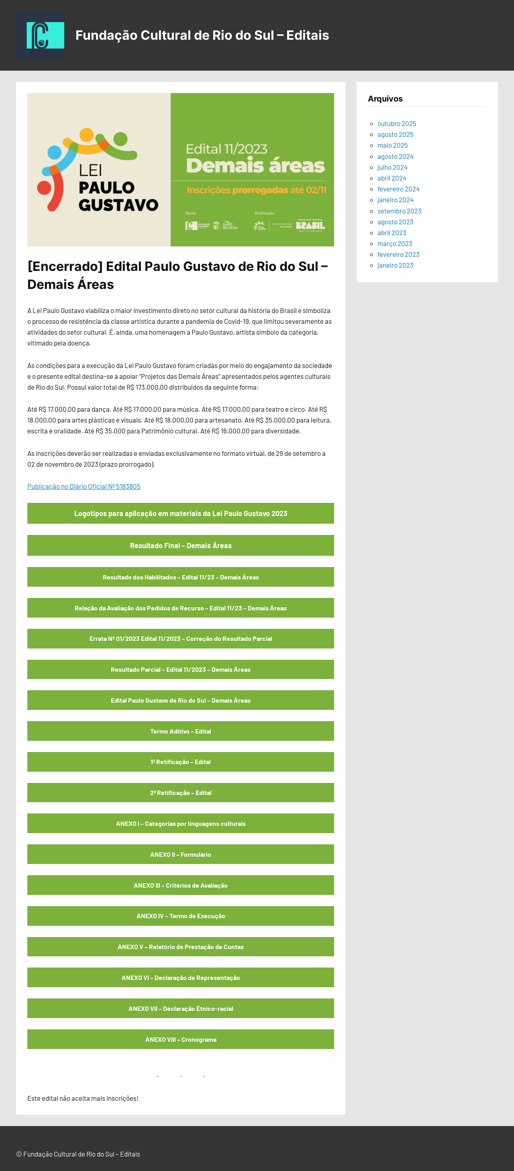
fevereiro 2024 (398, 189)
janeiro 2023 (395, 265)
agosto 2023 (395, 222)
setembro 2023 (399, 211)
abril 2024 (391, 178)
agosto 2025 (395, 134)
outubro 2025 (396, 123)
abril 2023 (391, 232)
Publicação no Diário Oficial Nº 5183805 (84, 486)
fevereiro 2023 (398, 254)
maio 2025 (392, 145)
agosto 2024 (395, 156)
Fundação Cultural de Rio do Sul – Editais (202, 35)
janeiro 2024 (395, 199)
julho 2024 (392, 167)
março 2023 (394, 243)
